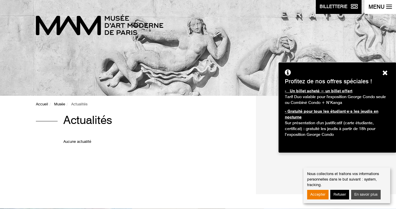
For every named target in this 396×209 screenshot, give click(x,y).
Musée (59, 104)
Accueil (42, 104)
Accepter (317, 195)
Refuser (339, 195)
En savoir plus (365, 195)
